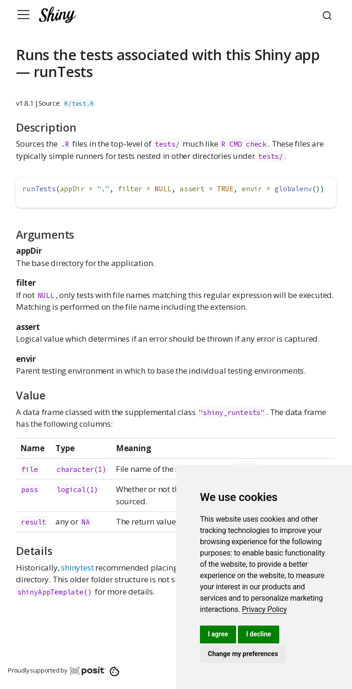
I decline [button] (258, 634)
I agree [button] (218, 634)
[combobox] (328, 14)
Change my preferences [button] (243, 654)
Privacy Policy (264, 609)
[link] (264, 609)
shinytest (77, 567)
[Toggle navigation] (23, 14)
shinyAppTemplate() (54, 591)
